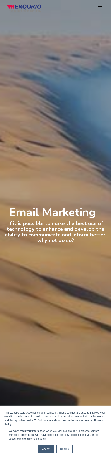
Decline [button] (64, 449)
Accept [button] (46, 449)
